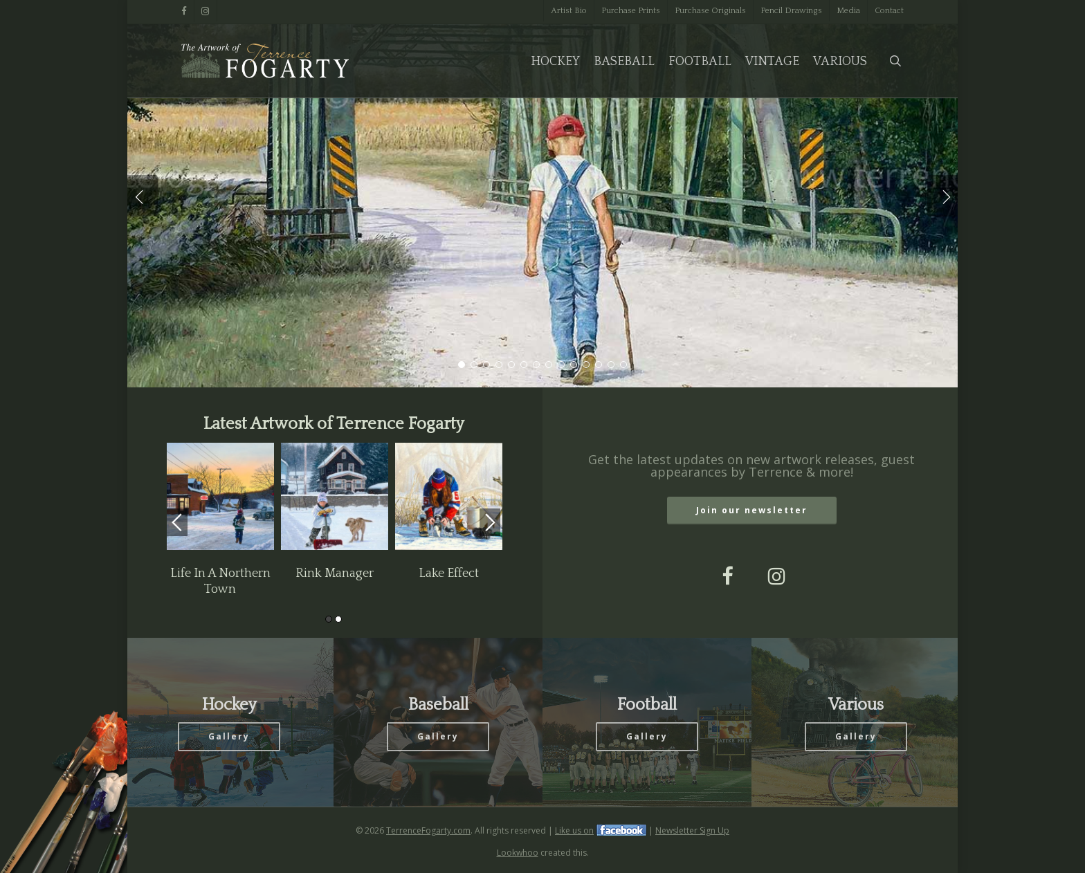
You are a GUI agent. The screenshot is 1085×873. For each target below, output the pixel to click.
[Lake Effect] (448, 498)
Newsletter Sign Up (692, 830)
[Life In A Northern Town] (220, 498)
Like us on (574, 830)
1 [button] (328, 619)
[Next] (944, 196)
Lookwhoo (517, 852)
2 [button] (338, 619)
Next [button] (490, 522)
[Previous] (140, 196)
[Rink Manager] (334, 498)
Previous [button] (177, 522)
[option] (220, 520)
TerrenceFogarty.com (428, 830)
